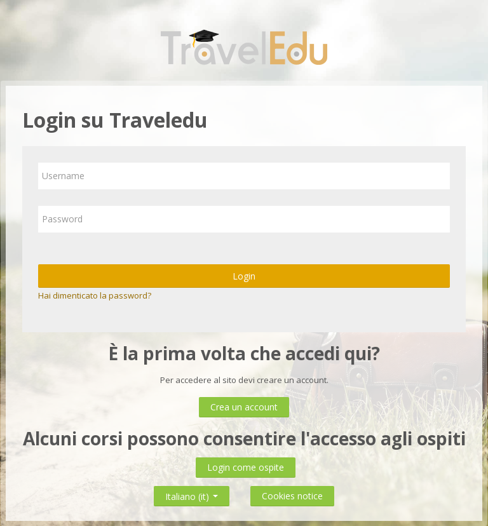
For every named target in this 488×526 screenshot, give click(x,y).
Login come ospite (245, 467)
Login (244, 276)
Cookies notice (292, 496)
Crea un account (244, 407)
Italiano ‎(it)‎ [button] (191, 493)
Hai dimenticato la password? (94, 295)
